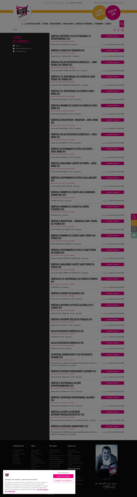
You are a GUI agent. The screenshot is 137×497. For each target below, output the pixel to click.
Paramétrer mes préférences (63, 480)
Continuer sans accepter (63, 472)
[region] (39, 482)
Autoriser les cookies (63, 476)
